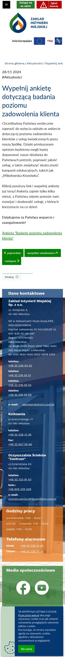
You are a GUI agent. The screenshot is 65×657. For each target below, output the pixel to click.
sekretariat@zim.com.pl (38, 404)
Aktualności (35, 63)
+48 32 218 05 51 (19, 375)
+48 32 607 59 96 (20, 444)
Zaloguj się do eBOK (25, 4)
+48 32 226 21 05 (32, 545)
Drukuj (11, 277)
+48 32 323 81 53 (19, 479)
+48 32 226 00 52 (20, 365)
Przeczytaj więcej (28, 615)
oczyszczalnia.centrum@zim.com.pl (32, 499)
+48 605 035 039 (19, 489)
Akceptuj (26, 648)
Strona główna (14, 63)
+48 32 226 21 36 (19, 434)
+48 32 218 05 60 (20, 394)
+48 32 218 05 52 (19, 385)
